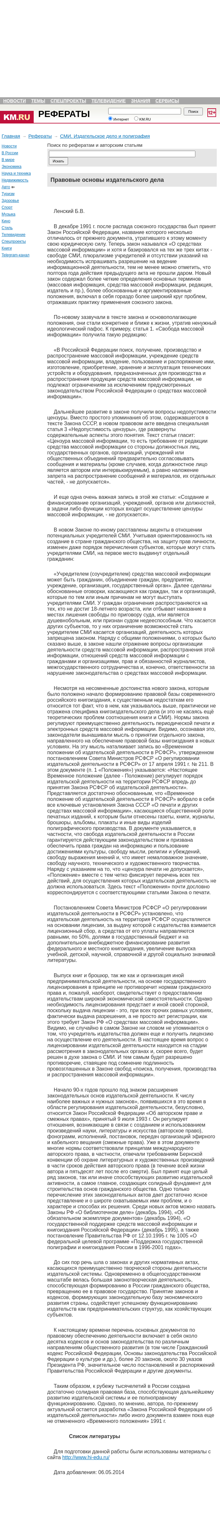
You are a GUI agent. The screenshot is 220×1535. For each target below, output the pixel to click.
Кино (6, 221)
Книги (7, 248)
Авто (6, 187)
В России (10, 153)
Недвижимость (15, 180)
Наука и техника (16, 173)
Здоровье (10, 200)
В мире (8, 160)
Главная (11, 136)
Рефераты (64, 114)
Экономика (11, 166)
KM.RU (142, 119)
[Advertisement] (19, 360)
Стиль (7, 228)
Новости (14, 100)
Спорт (7, 207)
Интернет (118, 119)
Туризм (8, 194)
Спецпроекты (68, 100)
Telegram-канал (15, 255)
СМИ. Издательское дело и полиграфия (105, 136)
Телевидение (108, 100)
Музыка (8, 214)
